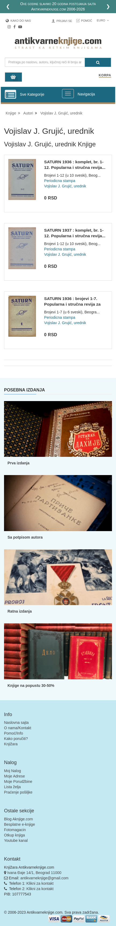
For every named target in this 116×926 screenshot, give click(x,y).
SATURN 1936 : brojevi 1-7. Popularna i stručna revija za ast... (72, 304)
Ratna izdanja (20, 611)
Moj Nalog (12, 771)
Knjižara (11, 744)
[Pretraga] (98, 62)
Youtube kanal (16, 840)
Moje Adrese (14, 776)
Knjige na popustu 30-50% (31, 685)
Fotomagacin (15, 830)
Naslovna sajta (16, 722)
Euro (103, 20)
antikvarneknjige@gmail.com (44, 878)
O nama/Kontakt (17, 728)
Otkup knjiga (14, 835)
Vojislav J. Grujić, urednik (61, 113)
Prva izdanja (19, 463)
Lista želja (12, 787)
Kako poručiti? (16, 738)
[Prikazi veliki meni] (68, 93)
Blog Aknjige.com (18, 819)
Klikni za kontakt (39, 883)
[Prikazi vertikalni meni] (10, 94)
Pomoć (86, 20)
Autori (28, 113)
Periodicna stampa (59, 181)
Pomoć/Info (13, 733)
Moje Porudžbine (18, 781)
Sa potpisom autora (25, 537)
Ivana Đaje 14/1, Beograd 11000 (34, 873)
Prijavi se (64, 21)
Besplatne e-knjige (19, 824)
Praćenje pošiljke (18, 792)
